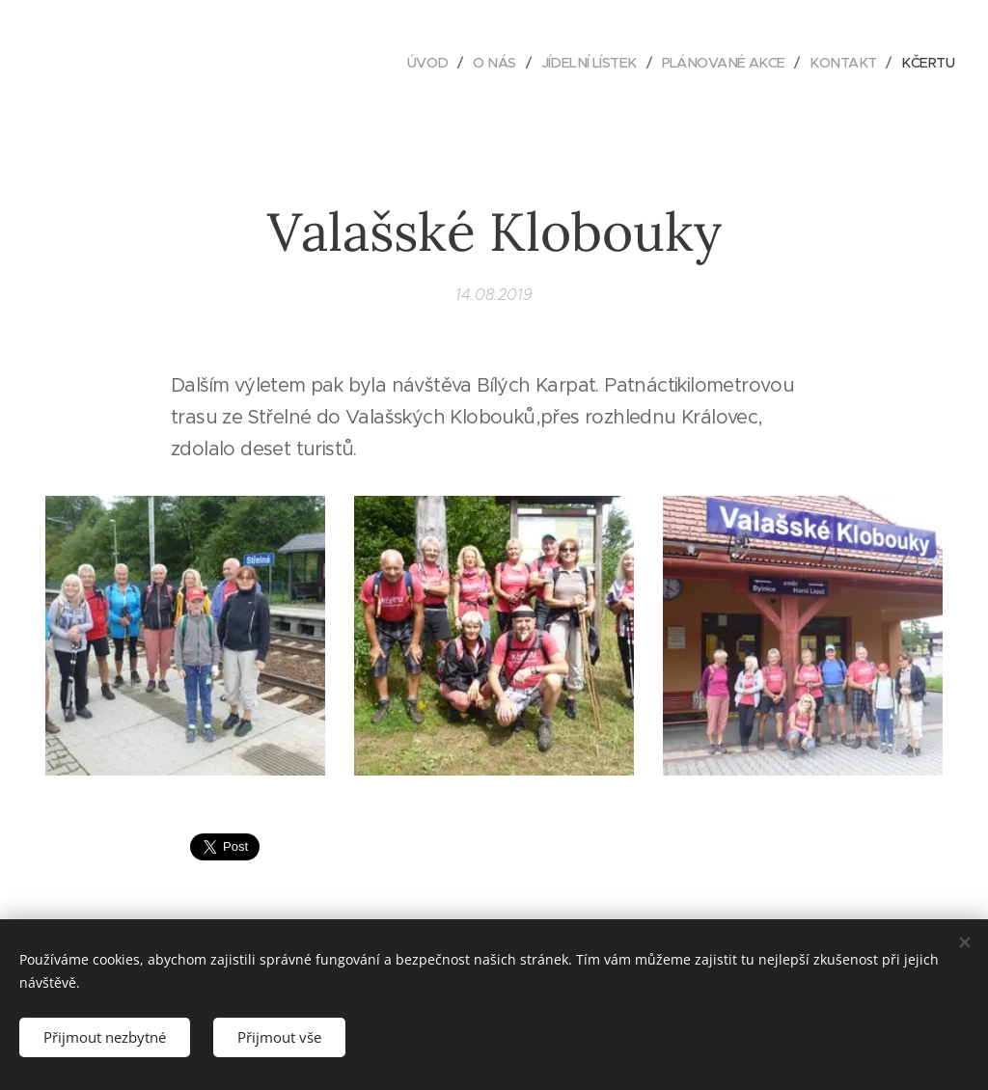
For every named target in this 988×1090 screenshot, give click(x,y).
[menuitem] (406, 63)
